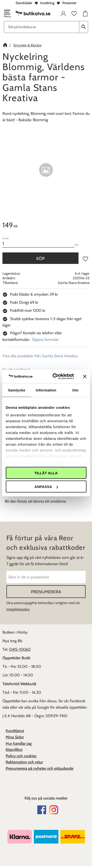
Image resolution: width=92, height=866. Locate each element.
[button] (6, 14)
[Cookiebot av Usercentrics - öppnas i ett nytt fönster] (55, 376)
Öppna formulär (45, 339)
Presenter (69, 3)
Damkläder (24, 3)
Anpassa (46, 487)
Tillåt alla (46, 473)
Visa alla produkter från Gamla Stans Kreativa (40, 356)
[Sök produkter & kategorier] (41, 27)
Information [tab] (46, 390)
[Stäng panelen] (84, 376)
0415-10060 (20, 649)
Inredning (47, 3)
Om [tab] (75, 390)
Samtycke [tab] (16, 390)
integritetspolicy (18, 609)
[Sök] (83, 27)
